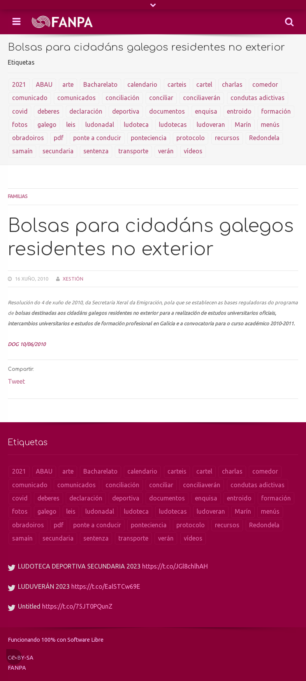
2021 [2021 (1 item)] (19, 84)
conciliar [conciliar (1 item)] (161, 97)
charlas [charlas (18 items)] (232, 84)
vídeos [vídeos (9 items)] (193, 150)
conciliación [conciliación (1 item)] (122, 97)
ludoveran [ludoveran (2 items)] (211, 124)
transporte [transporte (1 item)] (133, 150)
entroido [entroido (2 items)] (239, 111)
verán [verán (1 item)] (166, 150)
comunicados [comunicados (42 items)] (76, 97)
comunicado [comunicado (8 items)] (29, 97)
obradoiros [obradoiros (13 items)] (28, 137)
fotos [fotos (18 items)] (20, 124)
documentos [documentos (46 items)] (167, 111)
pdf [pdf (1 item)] (58, 137)
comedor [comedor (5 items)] (265, 84)
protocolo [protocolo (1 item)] (190, 137)
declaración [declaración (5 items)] (85, 111)
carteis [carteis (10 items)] (176, 84)
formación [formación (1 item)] (276, 111)
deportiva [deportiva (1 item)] (125, 111)
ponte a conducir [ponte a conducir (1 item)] (97, 137)
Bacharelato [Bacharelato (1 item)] (100, 84)
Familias (18, 196)
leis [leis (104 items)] (71, 124)
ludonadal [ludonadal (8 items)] (99, 124)
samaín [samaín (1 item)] (22, 150)
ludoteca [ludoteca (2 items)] (136, 124)
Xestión (73, 278)
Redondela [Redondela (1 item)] (264, 137)
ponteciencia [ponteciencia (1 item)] (149, 137)
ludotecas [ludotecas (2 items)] (173, 124)
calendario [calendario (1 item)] (142, 84)
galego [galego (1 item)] (46, 124)
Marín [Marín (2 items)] (243, 124)
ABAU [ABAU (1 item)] (44, 84)
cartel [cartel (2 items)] (204, 84)
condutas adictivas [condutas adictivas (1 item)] (257, 97)
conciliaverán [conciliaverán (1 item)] (201, 97)
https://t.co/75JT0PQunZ (77, 606)
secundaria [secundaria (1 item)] (58, 150)
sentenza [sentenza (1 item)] (96, 150)
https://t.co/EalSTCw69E (105, 586)
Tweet (16, 381)
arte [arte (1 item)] (68, 84)
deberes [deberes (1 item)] (48, 111)
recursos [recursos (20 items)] (227, 137)
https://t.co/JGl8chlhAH (175, 566)
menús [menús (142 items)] (270, 124)
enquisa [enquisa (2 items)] (206, 111)
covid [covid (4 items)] (20, 111)
